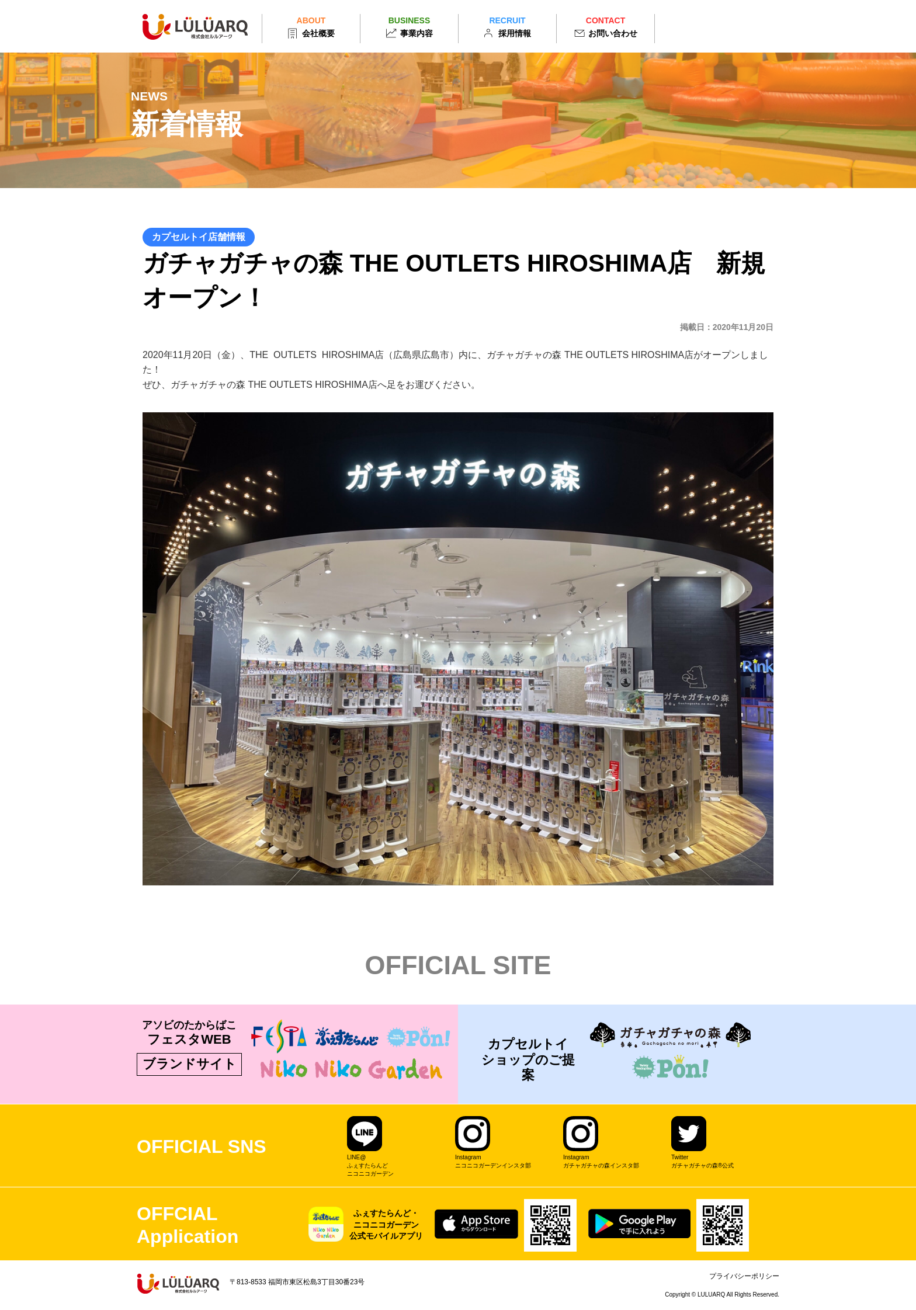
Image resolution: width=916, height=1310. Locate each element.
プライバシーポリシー (744, 1276)
